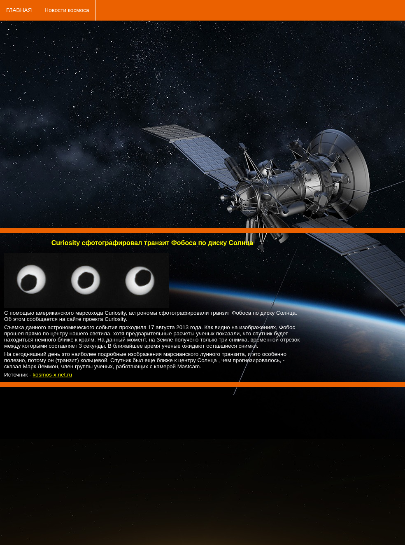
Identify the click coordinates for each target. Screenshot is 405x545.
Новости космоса (66, 10)
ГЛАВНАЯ (19, 10)
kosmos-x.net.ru (52, 375)
